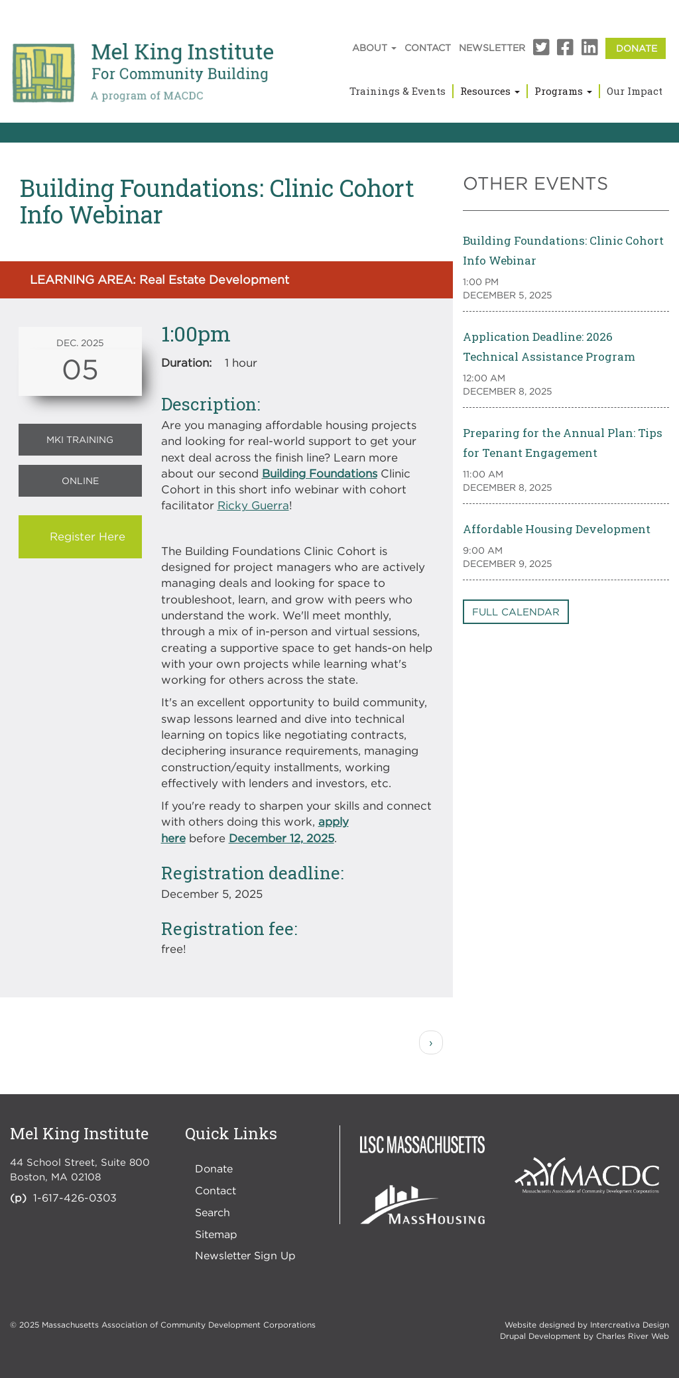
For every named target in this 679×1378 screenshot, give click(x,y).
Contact (427, 47)
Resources (490, 90)
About (374, 47)
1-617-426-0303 (75, 1198)
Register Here (87, 536)
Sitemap (216, 1234)
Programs (563, 90)
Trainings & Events (397, 90)
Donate (636, 48)
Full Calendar (516, 611)
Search (212, 1212)
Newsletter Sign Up (245, 1255)
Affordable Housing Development (556, 528)
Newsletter (492, 47)
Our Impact (634, 90)
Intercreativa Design (629, 1324)
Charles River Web (632, 1336)
